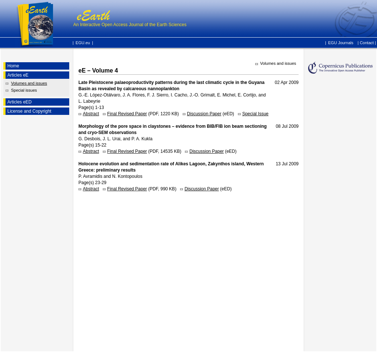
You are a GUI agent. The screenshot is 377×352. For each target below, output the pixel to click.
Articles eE (17, 75)
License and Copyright (29, 111)
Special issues (24, 90)
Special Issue (255, 113)
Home (13, 65)
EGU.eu (82, 43)
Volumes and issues (29, 83)
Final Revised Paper (127, 113)
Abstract (91, 113)
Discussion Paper (204, 113)
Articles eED (19, 102)
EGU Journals (340, 42)
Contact (367, 43)
